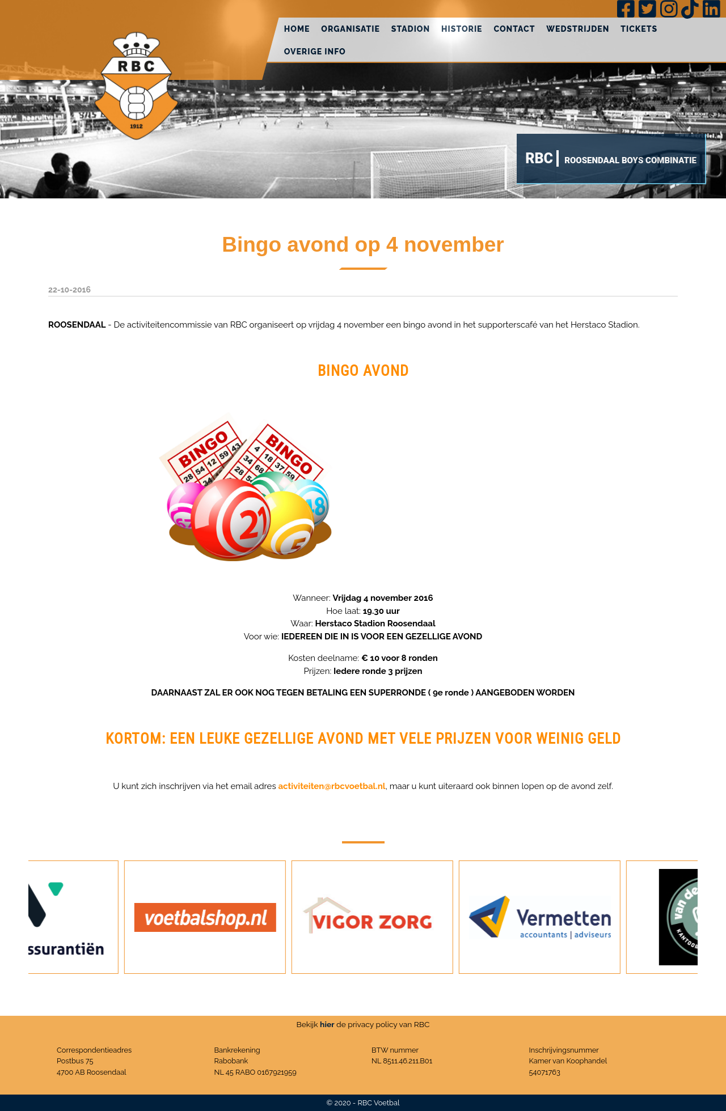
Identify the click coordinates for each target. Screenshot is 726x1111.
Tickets (639, 28)
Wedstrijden (577, 28)
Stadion (410, 28)
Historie (461, 28)
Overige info (315, 51)
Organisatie (350, 28)
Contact (514, 28)
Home (297, 28)
